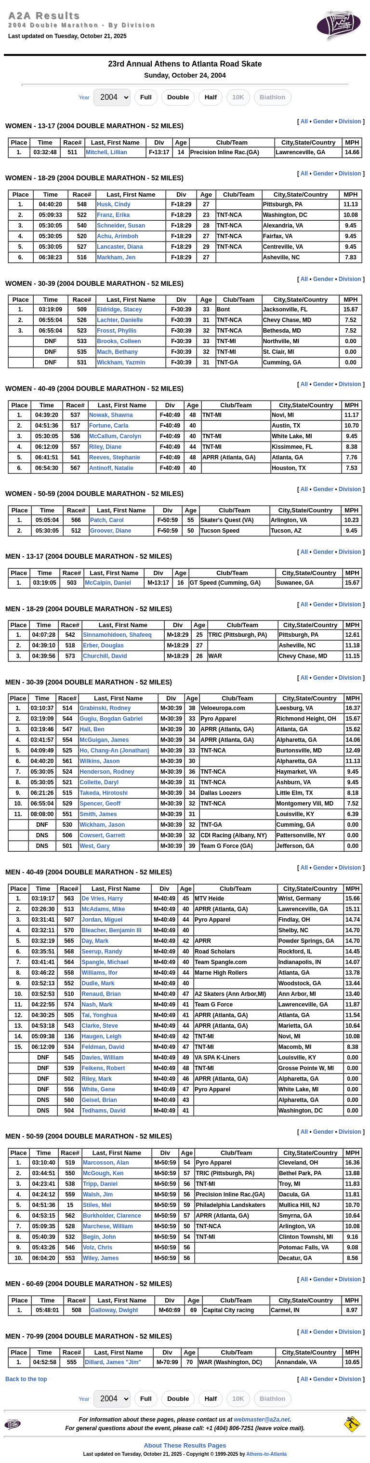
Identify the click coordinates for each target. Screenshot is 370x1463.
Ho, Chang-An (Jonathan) (114, 750)
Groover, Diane (110, 530)
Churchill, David (105, 656)
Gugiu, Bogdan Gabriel (111, 718)
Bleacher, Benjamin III (111, 930)
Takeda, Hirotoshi (103, 793)
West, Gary (94, 846)
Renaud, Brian (100, 994)
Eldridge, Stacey (119, 309)
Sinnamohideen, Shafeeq (117, 634)
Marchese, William (108, 1226)
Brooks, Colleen (119, 341)
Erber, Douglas (103, 645)
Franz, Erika (113, 215)
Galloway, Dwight (114, 1310)
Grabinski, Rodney (105, 708)
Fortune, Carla (108, 425)
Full (146, 97)
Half (211, 97)
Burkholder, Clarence (112, 1215)
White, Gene (98, 1089)
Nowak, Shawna (111, 415)
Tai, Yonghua (99, 1015)
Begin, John (99, 1237)
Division (350, 121)
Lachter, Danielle (120, 320)
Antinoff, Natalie (111, 468)
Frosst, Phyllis (116, 330)
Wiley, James (101, 1258)
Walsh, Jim (98, 1194)
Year (84, 97)
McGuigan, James (104, 740)
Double (178, 97)
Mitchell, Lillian (106, 152)
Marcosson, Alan (106, 1162)
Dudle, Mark (97, 983)
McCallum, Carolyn (115, 436)
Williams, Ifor (99, 972)
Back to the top (26, 1379)
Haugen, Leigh (101, 1036)
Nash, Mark (96, 1004)
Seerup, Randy (101, 951)
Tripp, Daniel (100, 1184)
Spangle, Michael (104, 962)
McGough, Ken (103, 1173)
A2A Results (44, 15)
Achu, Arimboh (117, 236)
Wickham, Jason (102, 824)
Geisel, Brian (99, 1100)
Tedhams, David (103, 1110)
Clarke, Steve (99, 1025)
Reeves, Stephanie (114, 457)
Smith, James (98, 814)
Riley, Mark (96, 1078)
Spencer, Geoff (99, 803)
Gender (323, 121)
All (304, 121)
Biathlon (272, 97)
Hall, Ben (91, 729)
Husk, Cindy (113, 204)
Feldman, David (102, 1047)
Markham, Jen (116, 257)
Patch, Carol (107, 520)
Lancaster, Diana (120, 246)
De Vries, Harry (101, 898)
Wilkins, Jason (99, 761)
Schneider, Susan (121, 225)
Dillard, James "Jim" (113, 1362)
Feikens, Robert (103, 1068)
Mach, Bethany (117, 352)
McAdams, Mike (103, 909)
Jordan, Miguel (101, 919)
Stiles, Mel (97, 1205)
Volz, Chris (97, 1247)
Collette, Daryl (99, 782)
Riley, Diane (105, 446)
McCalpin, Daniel (108, 582)
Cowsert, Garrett (102, 835)
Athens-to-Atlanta (266, 1454)
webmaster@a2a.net (262, 1419)
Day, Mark (94, 941)
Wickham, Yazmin (121, 362)
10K (238, 97)
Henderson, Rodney (106, 771)
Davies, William (102, 1057)
